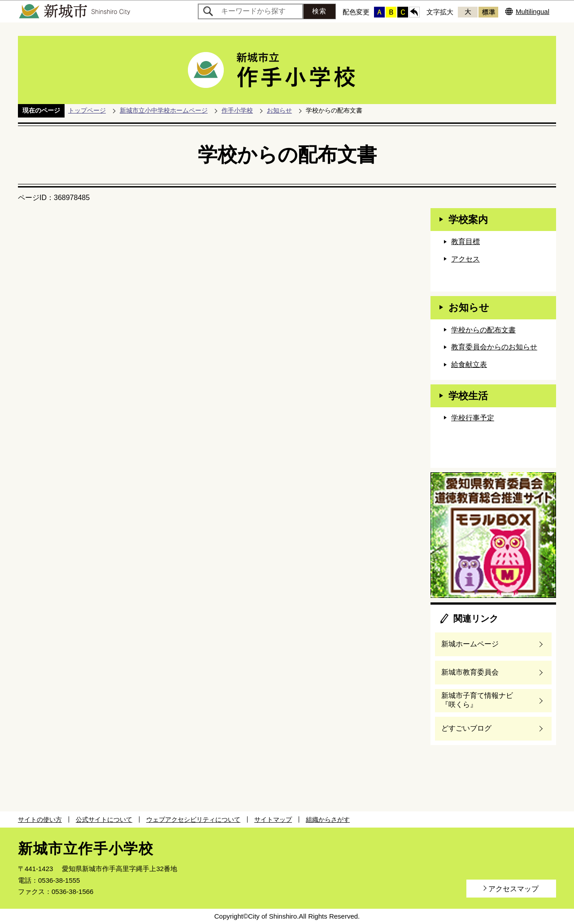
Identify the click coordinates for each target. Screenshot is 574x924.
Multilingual (532, 11)
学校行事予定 (472, 418)
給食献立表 (469, 364)
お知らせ (279, 110)
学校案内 (468, 219)
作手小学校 (237, 110)
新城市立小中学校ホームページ (164, 110)
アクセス (465, 259)
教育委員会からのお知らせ (494, 347)
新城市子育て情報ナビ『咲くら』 (477, 700)
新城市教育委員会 (470, 672)
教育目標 (465, 241)
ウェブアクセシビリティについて (193, 819)
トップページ (87, 110)
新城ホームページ (470, 644)
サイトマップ (273, 819)
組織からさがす (328, 819)
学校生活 (468, 395)
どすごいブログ (466, 728)
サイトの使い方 (40, 819)
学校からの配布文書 (483, 330)
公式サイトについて (104, 819)
